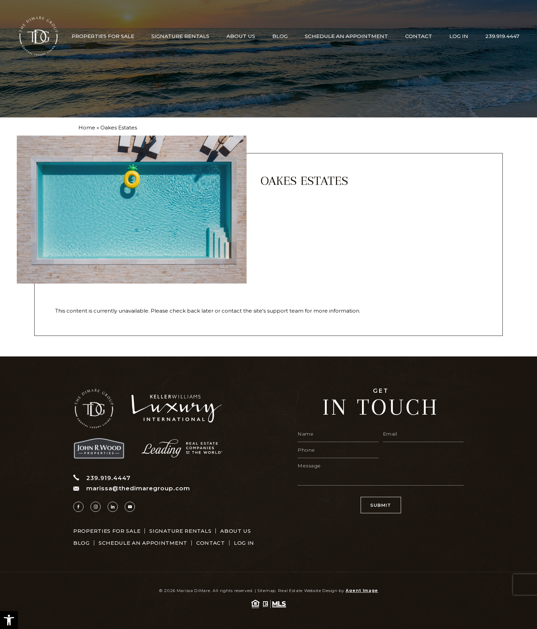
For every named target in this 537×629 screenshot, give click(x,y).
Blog (280, 36)
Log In (458, 36)
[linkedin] (113, 507)
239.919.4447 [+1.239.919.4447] (502, 36)
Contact (418, 36)
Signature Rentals (180, 36)
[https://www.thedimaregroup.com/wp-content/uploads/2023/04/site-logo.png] (38, 35)
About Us (240, 36)
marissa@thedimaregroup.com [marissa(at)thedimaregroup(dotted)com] (131, 488)
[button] (9, 620)
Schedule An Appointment (346, 36)
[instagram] (95, 507)
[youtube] (130, 507)
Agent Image (362, 590)
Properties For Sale (103, 36)
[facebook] (78, 507)
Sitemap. (267, 590)
